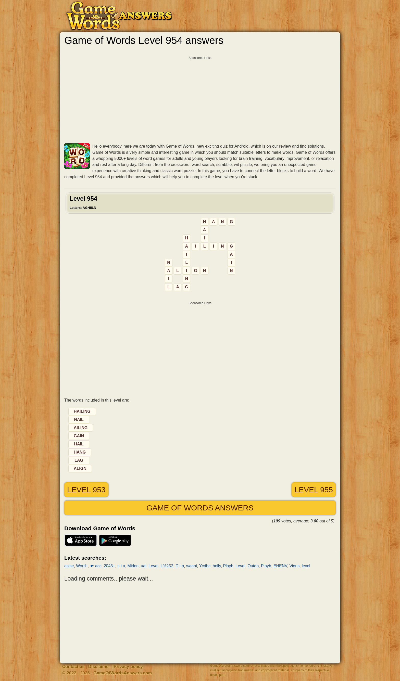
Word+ (82, 566)
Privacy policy (128, 666)
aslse (69, 566)
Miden (133, 566)
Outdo (253, 566)
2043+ (109, 566)
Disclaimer (99, 666)
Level (153, 566)
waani (191, 566)
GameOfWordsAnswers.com (122, 673)
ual (143, 566)
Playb (228, 566)
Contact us (73, 666)
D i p (180, 566)
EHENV (280, 566)
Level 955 (313, 489)
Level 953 (86, 489)
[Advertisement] (200, 98)
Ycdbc (204, 566)
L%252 (166, 566)
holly (217, 566)
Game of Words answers (200, 508)
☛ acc (95, 566)
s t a (121, 566)
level (306, 566)
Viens (294, 566)
